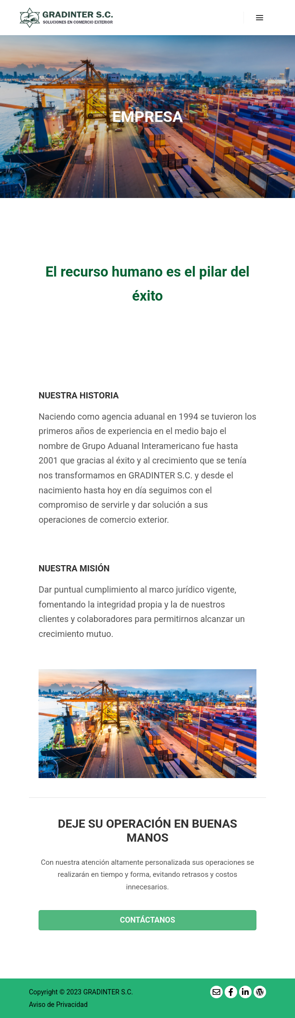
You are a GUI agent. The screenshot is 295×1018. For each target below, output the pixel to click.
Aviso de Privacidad (58, 1004)
